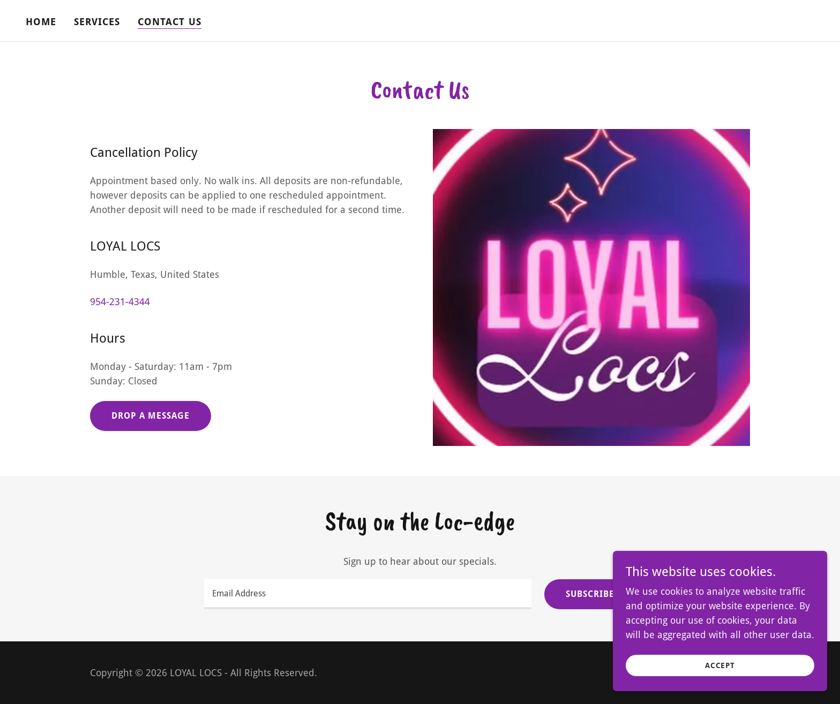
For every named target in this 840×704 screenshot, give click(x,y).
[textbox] (367, 594)
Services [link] (97, 21)
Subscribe (590, 594)
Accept (720, 665)
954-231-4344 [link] (120, 301)
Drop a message (150, 416)
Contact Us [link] (169, 21)
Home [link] (41, 21)
